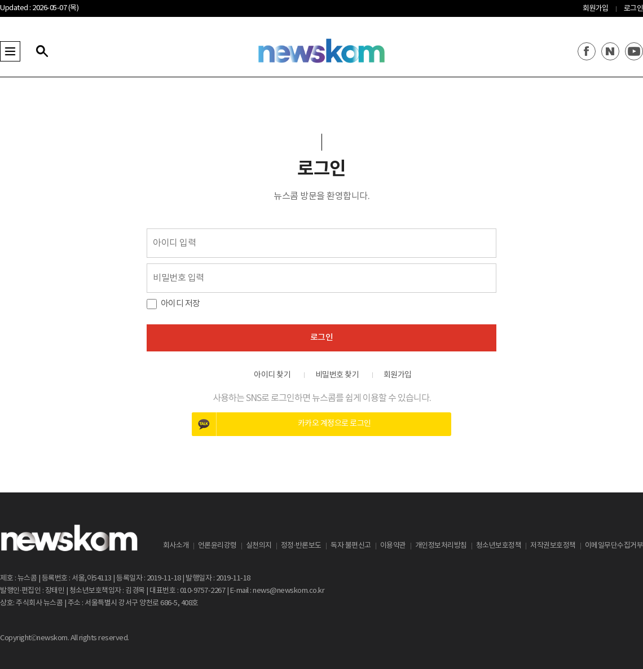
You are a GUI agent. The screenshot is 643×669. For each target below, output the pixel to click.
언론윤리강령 (217, 546)
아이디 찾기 (272, 375)
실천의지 (259, 546)
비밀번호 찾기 (337, 375)
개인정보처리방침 (441, 546)
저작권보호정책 (553, 546)
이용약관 (393, 546)
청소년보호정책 (499, 546)
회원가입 (596, 9)
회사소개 (176, 546)
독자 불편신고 (351, 546)
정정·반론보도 (301, 546)
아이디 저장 (180, 304)
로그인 (634, 9)
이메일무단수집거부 (614, 546)
